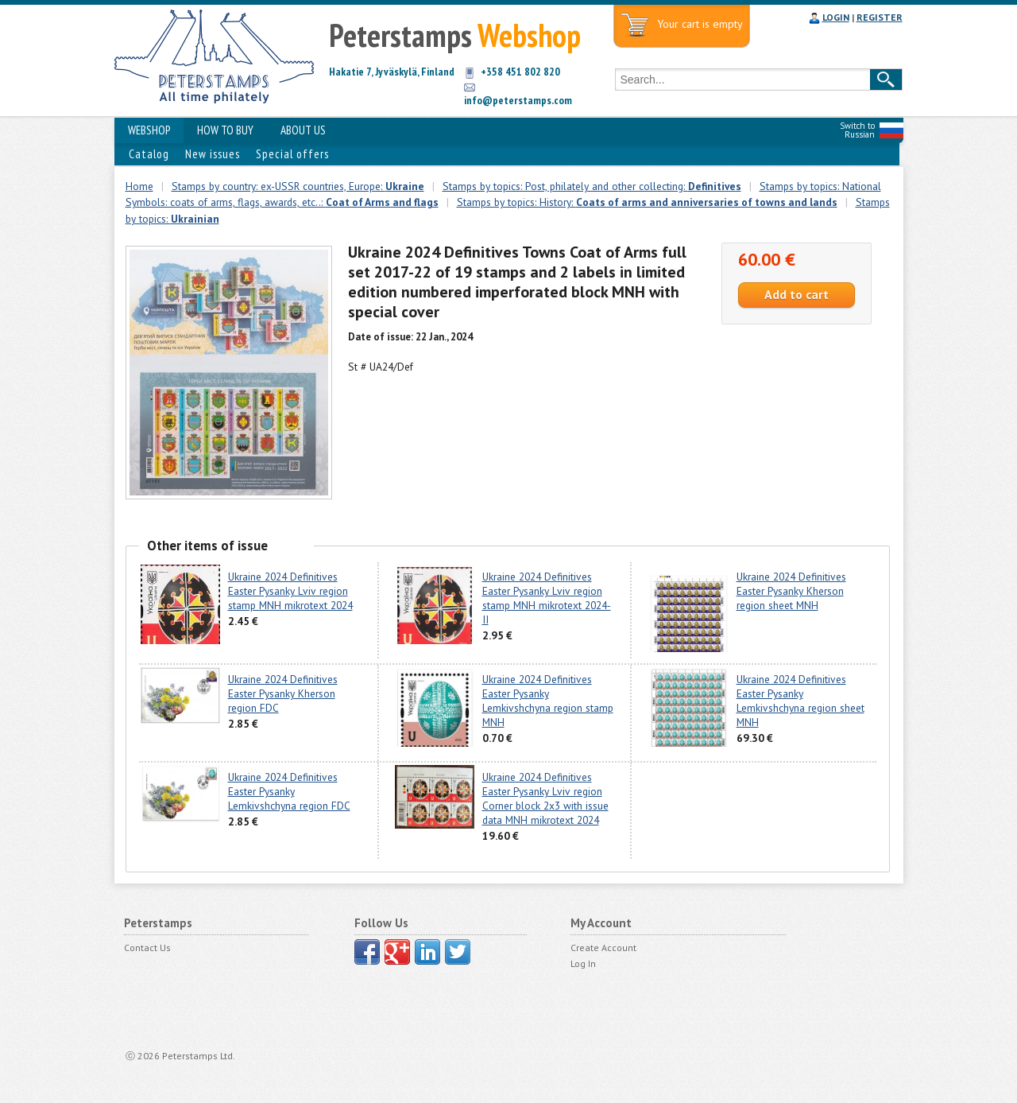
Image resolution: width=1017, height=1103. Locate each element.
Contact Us (147, 947)
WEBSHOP (149, 130)
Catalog (149, 153)
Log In (583, 963)
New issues (212, 153)
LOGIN (835, 17)
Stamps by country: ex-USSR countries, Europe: (298, 186)
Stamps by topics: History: (647, 202)
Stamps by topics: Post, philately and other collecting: (592, 186)
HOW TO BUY (225, 130)
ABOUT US (303, 130)
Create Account (603, 947)
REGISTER (880, 17)
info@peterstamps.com (518, 100)
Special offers (292, 153)
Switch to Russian (857, 130)
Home (139, 186)
